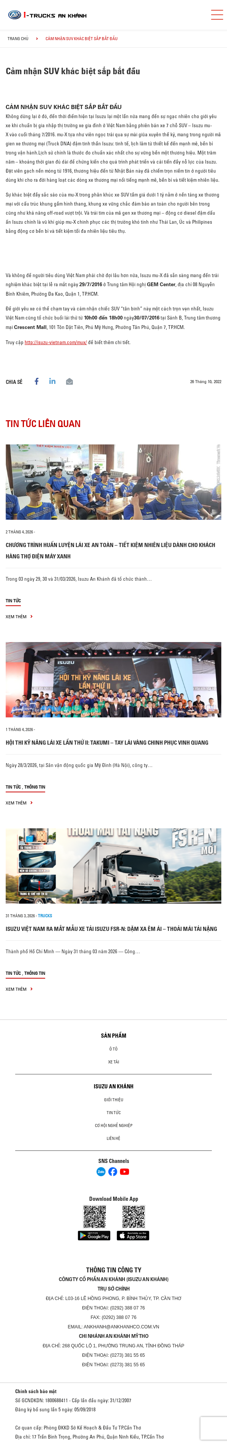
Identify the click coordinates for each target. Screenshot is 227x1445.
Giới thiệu (113, 1099)
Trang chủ (18, 38)
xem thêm (19, 616)
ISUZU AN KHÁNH (114, 1086)
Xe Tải (113, 1062)
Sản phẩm (113, 1035)
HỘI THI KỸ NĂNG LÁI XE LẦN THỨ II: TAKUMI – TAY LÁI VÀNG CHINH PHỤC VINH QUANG (107, 742)
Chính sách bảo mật (36, 1391)
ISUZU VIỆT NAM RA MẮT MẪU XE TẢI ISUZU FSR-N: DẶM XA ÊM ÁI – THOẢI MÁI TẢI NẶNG (111, 928)
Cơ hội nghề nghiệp (113, 1125)
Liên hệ (113, 1138)
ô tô (113, 1049)
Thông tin (34, 787)
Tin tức (13, 600)
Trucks (45, 915)
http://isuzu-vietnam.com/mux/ (56, 342)
